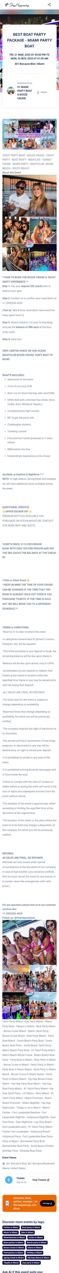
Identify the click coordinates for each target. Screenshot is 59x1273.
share (42, 92)
